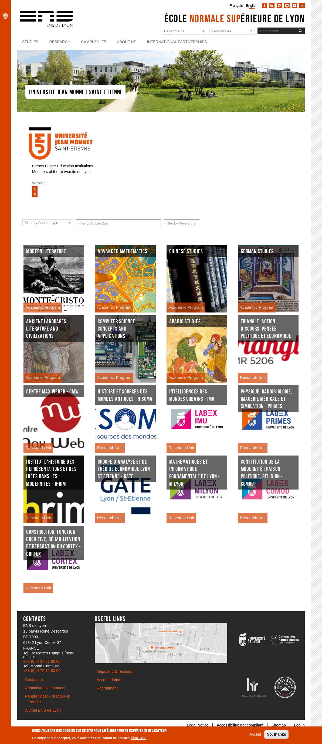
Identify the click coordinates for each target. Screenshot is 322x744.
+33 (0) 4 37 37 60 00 (41, 661)
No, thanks (276, 734)
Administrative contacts (45, 688)
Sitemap (279, 725)
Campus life (93, 42)
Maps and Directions (114, 671)
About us (126, 42)
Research (59, 42)
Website (39, 183)
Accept (255, 734)
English (251, 6)
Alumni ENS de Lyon (43, 710)
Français (236, 6)
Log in (299, 725)
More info (138, 738)
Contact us (34, 679)
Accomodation (109, 680)
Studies (30, 42)
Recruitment (107, 688)
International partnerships (177, 42)
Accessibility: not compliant (240, 725)
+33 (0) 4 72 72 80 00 (41, 670)
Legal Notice (197, 725)
